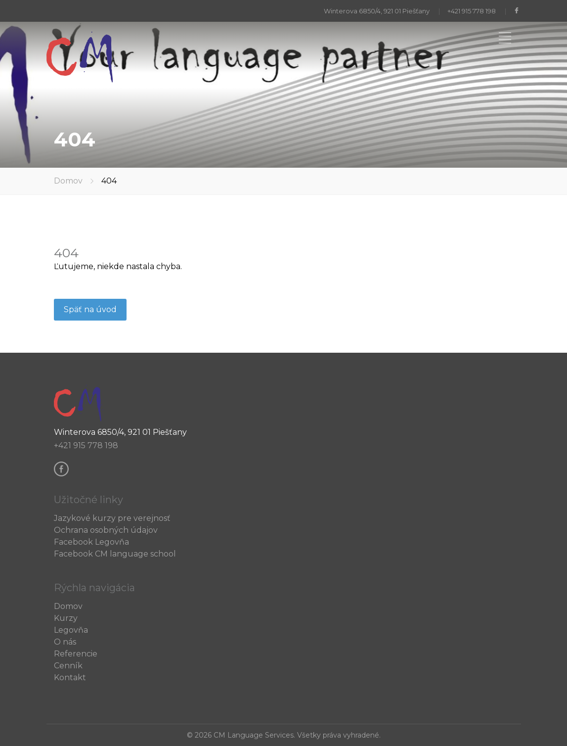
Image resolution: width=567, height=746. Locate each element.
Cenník (68, 665)
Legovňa (71, 630)
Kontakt (70, 677)
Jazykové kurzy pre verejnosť (112, 518)
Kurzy (66, 618)
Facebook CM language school (115, 554)
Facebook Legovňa (91, 542)
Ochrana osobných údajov (106, 530)
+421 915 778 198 (471, 11)
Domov (68, 181)
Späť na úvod (90, 309)
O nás (65, 642)
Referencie (75, 653)
